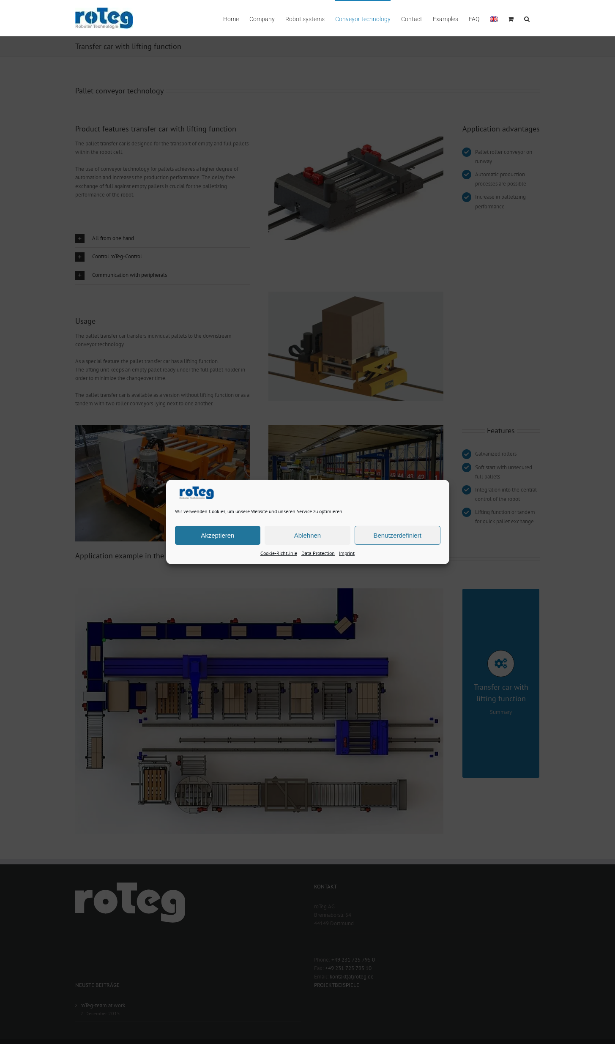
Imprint (347, 553)
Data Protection (318, 553)
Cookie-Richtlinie (278, 553)
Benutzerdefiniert (397, 534)
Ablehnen (307, 534)
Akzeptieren (217, 534)
